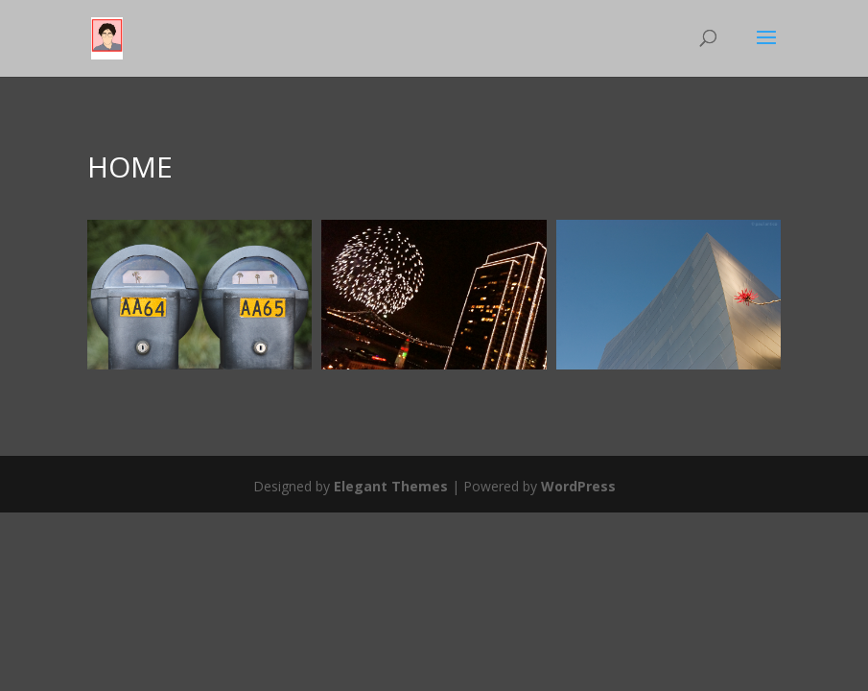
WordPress (578, 486)
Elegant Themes (391, 486)
